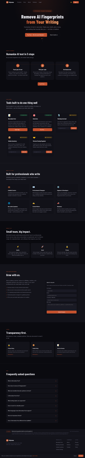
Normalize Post (59, 442)
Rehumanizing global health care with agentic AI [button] (22, 431)
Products (19, 2)
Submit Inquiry (61, 312)
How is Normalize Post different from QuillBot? (19, 420)
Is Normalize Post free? (14, 395)
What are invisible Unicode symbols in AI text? (19, 390)
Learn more (34, 455)
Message (49, 302)
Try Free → (42, 129)
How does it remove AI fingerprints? (17, 385)
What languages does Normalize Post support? (19, 410)
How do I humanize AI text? (15, 415)
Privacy (76, 442)
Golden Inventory (60, 447)
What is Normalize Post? (14, 380)
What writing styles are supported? (16, 400)
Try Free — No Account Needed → (36, 35)
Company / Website (51, 297)
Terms (76, 447)
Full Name (49, 288)
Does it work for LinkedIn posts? (16, 405)
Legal (40, 2)
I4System (10, 2)
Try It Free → (42, 84)
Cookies (77, 444)
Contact (68, 447)
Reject (75, 455)
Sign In (75, 2)
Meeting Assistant (60, 444)
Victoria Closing (59, 449)
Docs (25, 2)
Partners (35, 2)
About (29, 2)
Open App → (18, 129)
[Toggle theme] (71, 2)
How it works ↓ (54, 35)
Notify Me (74, 128)
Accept (80, 455)
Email (48, 292)
